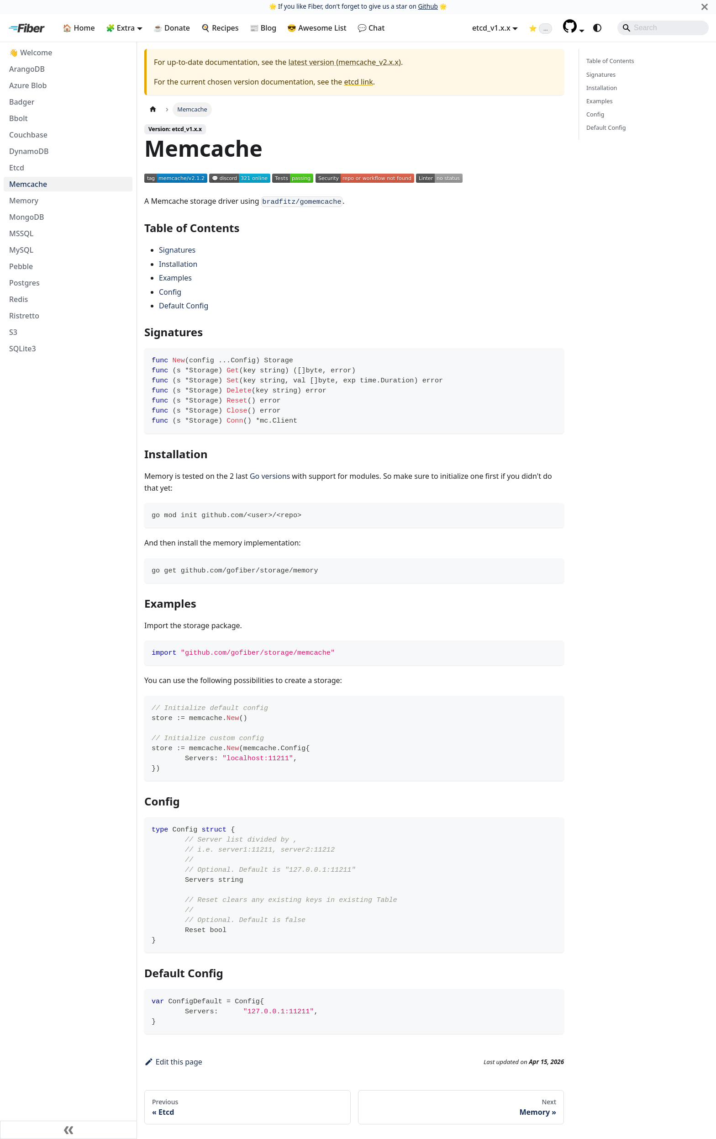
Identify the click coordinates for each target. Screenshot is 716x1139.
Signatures (177, 250)
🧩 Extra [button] (120, 28)
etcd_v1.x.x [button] (491, 28)
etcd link (358, 82)
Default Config (183, 306)
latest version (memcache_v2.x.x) (344, 62)
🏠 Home (79, 28)
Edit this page (173, 1062)
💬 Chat (371, 28)
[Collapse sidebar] (68, 1130)
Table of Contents (610, 61)
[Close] (704, 6)
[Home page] (153, 109)
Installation (178, 264)
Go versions (270, 476)
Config (170, 292)
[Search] (663, 28)
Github (427, 6)
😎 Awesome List (317, 28)
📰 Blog (263, 28)
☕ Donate (171, 28)
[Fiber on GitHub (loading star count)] (540, 28)
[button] (573, 30)
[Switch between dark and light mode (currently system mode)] (597, 28)
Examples (175, 278)
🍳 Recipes (220, 28)
